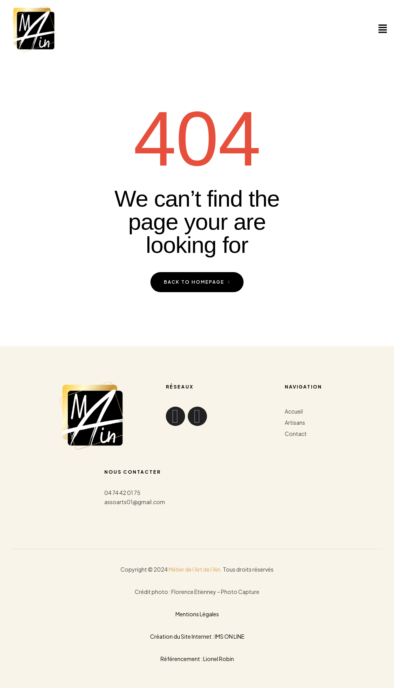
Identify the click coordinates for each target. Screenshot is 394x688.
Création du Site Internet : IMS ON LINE (197, 636)
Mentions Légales (197, 614)
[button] (382, 29)
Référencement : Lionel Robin (197, 658)
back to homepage (197, 282)
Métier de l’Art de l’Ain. (195, 569)
